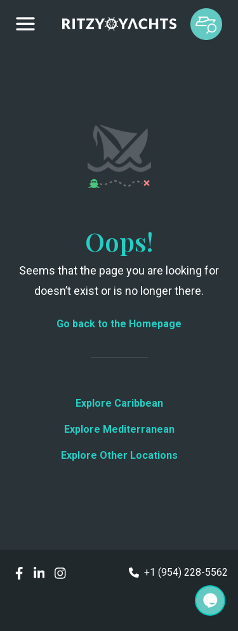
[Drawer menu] (25, 24)
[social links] (19, 572)
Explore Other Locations (119, 455)
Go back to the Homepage (119, 324)
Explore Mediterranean (119, 429)
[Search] (210, 600)
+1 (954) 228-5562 (178, 572)
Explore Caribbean (119, 403)
